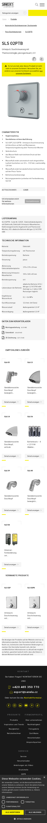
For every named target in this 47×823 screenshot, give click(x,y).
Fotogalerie (34, 729)
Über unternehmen (34, 720)
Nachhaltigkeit (33, 724)
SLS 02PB (31, 587)
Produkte (14, 19)
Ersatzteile (23, 769)
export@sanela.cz (26, 691)
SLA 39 (7, 470)
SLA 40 (30, 470)
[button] (23, 818)
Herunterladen (33, 737)
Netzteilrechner (14, 733)
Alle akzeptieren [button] (13, 812)
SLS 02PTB (28, 32)
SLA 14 (7, 416)
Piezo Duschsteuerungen (13, 32)
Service (23, 756)
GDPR (23, 774)
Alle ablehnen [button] (35, 812)
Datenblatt (10, 332)
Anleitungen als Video (23, 765)
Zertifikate (34, 733)
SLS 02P (7, 587)
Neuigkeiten (14, 729)
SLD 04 (7, 525)
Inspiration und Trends (14, 724)
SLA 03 (7, 362)
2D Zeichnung (11, 337)
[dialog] (23, 799)
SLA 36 (30, 416)
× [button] (44, 777)
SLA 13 (30, 362)
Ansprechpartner (34, 742)
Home (4, 19)
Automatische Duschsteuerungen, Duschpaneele (21, 25)
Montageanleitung (13, 327)
